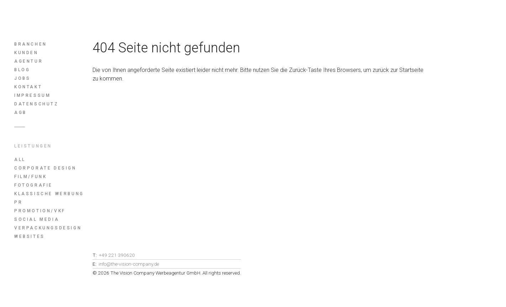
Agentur (28, 61)
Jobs (22, 78)
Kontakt (28, 86)
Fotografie (33, 185)
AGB (20, 112)
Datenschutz (36, 104)
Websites (29, 236)
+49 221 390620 (117, 255)
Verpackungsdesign (47, 227)
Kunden (26, 52)
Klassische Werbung (49, 193)
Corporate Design (45, 168)
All (20, 159)
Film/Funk (30, 176)
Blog (22, 69)
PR (18, 202)
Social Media (36, 219)
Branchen (30, 44)
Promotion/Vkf (39, 210)
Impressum (32, 95)
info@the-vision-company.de (129, 264)
